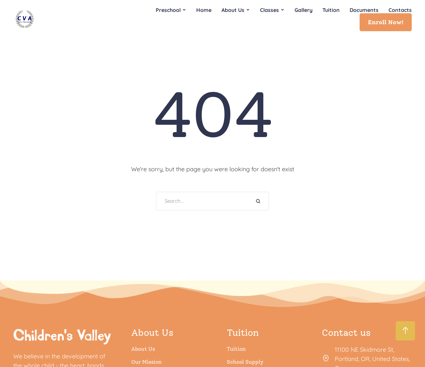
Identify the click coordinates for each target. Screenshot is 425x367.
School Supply (245, 362)
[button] (386, 22)
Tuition (236, 349)
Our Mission (146, 362)
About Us (143, 349)
